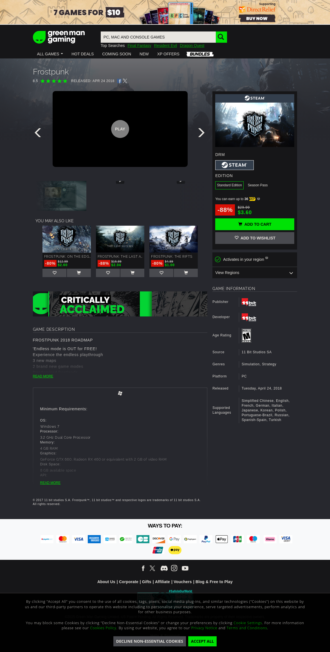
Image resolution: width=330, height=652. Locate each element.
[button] (50, 53)
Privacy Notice (204, 627)
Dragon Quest (192, 45)
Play (120, 129)
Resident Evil (165, 45)
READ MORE (43, 376)
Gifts (146, 581)
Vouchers (183, 581)
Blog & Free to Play (214, 581)
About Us (106, 581)
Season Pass (258, 185)
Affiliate (162, 581)
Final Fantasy (139, 45)
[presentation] (39, 134)
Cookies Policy (103, 627)
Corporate (128, 581)
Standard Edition (229, 185)
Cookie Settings (248, 622)
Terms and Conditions (246, 627)
